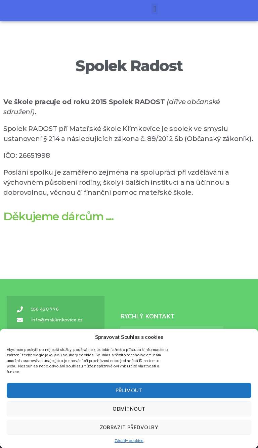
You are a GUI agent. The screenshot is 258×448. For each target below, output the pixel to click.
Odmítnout (129, 409)
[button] (13, 6)
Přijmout (129, 390)
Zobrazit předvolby (129, 427)
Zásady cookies (129, 440)
